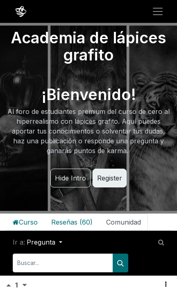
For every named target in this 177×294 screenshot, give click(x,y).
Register (109, 178)
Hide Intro (70, 178)
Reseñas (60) (72, 222)
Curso (25, 222)
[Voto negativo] (24, 285)
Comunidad (123, 222)
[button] (166, 284)
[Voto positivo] (10, 285)
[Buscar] (120, 263)
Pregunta (42, 242)
